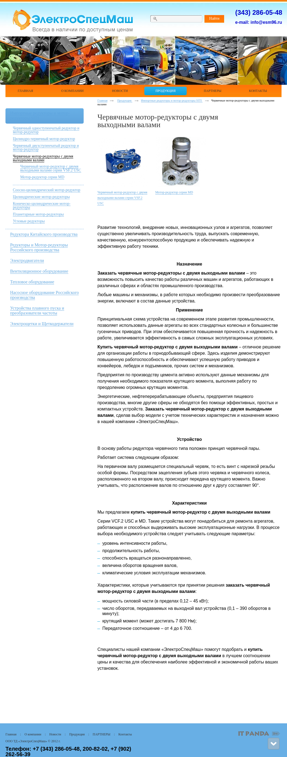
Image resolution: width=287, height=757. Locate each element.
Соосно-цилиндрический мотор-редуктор (46, 190)
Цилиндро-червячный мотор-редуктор (44, 139)
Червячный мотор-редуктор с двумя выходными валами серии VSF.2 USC (50, 168)
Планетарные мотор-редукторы (38, 214)
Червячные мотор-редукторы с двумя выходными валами (43, 158)
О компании (33, 734)
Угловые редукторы (29, 221)
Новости (55, 734)
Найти (214, 18)
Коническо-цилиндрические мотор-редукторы (42, 205)
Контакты (125, 734)
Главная (102, 100)
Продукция (124, 100)
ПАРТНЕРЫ (101, 734)
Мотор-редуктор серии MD (42, 177)
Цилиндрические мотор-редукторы (41, 197)
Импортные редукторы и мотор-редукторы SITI (172, 100)
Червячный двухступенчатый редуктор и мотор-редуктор (46, 148)
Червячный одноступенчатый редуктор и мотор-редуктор (46, 130)
